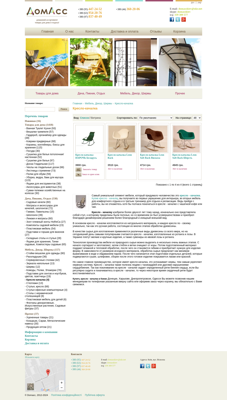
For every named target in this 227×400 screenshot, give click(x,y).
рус (193, 2)
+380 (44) (128, 9)
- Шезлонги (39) (34, 215)
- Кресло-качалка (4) (37, 279)
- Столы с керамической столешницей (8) (38, 294)
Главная (47, 31)
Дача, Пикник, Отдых (91, 93)
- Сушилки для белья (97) (39, 160)
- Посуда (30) (32, 150)
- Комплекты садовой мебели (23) (44, 225)
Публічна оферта (95, 395)
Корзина (179, 31)
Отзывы (156, 31)
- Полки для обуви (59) (38, 174)
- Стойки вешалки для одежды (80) (45, 253)
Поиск (64, 109)
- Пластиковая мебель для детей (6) (45, 299)
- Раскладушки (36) (36, 256)
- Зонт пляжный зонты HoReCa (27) (45, 221)
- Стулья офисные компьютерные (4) (46, 289)
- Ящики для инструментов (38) (43, 183)
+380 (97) (90, 16)
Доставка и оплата (124, 31)
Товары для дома (46, 93)
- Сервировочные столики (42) (42, 260)
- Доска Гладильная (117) (39, 163)
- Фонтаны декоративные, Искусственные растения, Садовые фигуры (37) (45, 305)
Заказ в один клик (90, 174)
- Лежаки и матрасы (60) (39, 218)
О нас (69, 31)
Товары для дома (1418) (39, 124)
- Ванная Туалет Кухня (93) (40, 128)
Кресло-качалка (124, 103)
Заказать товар (90, 169)
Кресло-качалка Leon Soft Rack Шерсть (184, 156)
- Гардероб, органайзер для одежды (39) (45, 136)
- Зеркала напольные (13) (39, 263)
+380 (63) (90, 13)
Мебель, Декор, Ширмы (135, 93)
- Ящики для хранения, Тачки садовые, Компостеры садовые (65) (45, 243)
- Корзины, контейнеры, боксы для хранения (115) (45, 146)
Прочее (180, 93)
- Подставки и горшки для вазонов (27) (44, 233)
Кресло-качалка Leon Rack (120, 156)
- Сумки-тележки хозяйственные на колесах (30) (45, 192)
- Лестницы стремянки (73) (40, 170)
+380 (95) (90, 9)
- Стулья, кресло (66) (37, 286)
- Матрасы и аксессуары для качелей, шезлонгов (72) (41, 207)
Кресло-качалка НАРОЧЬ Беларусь (86, 156)
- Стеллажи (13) (34, 283)
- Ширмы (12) (32, 266)
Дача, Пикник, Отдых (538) (41, 198)
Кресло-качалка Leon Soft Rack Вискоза (152, 156)
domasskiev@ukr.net (190, 8)
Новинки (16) (33, 121)
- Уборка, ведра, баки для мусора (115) (44, 179)
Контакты (92, 31)
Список (84, 117)
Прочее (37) (32, 313)
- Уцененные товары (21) (39, 317)
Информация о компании (41, 332)
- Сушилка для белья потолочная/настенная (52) (44, 156)
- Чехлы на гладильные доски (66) (44, 167)
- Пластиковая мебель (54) (40, 228)
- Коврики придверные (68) (40, 141)
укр (199, 2)
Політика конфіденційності (66, 395)
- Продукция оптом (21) (38, 327)
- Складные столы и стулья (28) (43, 238)
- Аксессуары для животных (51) (43, 187)
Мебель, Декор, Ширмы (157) (42, 249)
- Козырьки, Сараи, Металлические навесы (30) (45, 322)
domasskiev (183, 11)
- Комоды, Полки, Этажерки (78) (43, 270)
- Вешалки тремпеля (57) (39, 131)
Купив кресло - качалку (105, 198)
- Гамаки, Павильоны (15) (39, 211)
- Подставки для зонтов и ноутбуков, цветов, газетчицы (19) (46, 275)
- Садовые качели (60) (38, 202)
